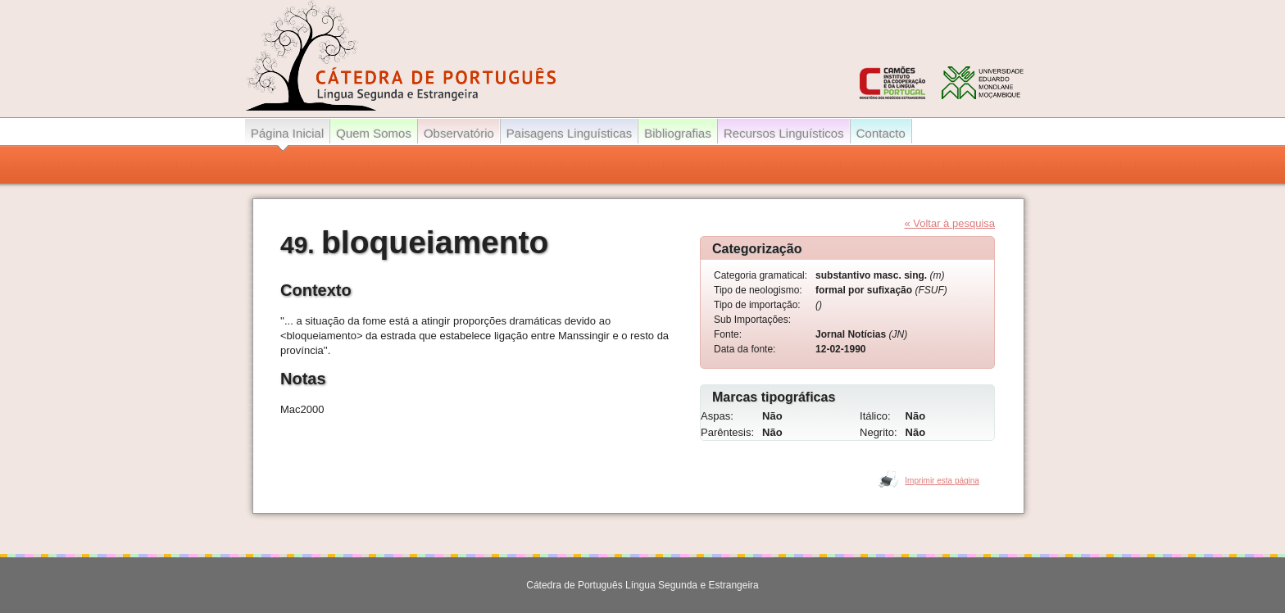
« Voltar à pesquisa (949, 223)
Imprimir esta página (942, 480)
